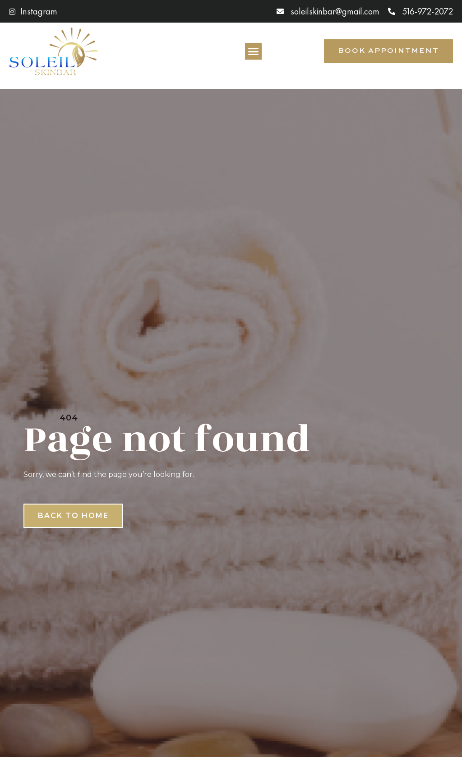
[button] (253, 51)
